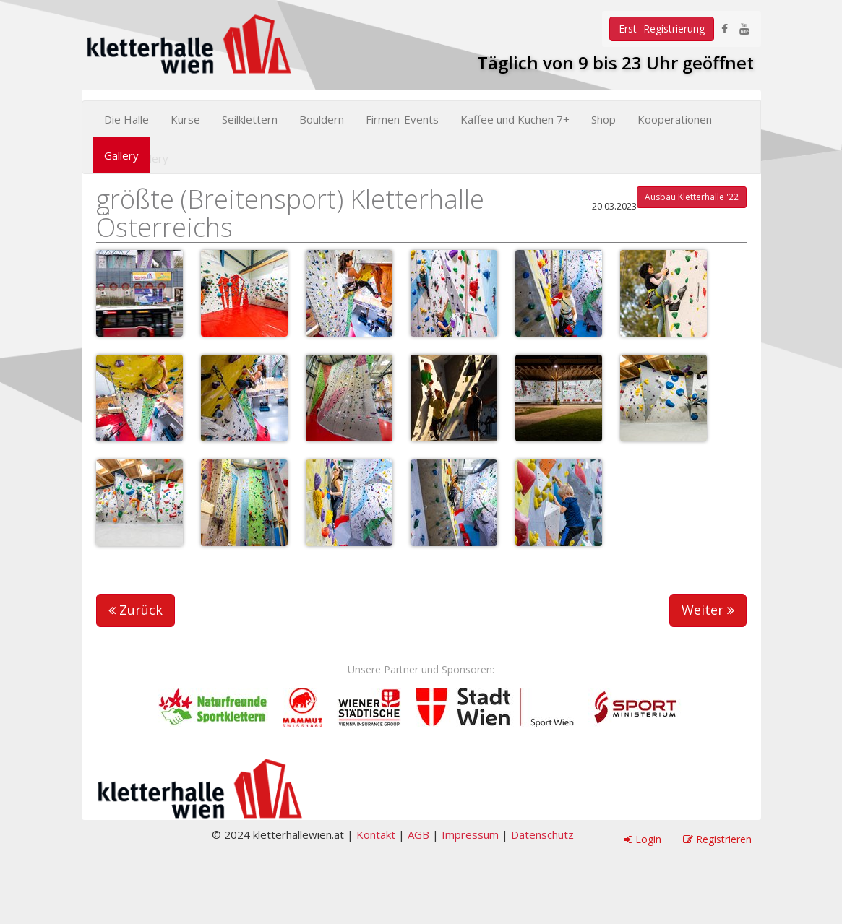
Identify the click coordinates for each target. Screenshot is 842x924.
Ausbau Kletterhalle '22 (692, 197)
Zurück (135, 609)
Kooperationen (674, 119)
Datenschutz (542, 834)
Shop (603, 119)
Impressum (470, 834)
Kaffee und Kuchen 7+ (515, 119)
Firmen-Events (402, 119)
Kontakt (375, 834)
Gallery (121, 155)
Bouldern (321, 119)
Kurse (185, 119)
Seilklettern (250, 119)
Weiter (708, 609)
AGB (418, 834)
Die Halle (126, 119)
